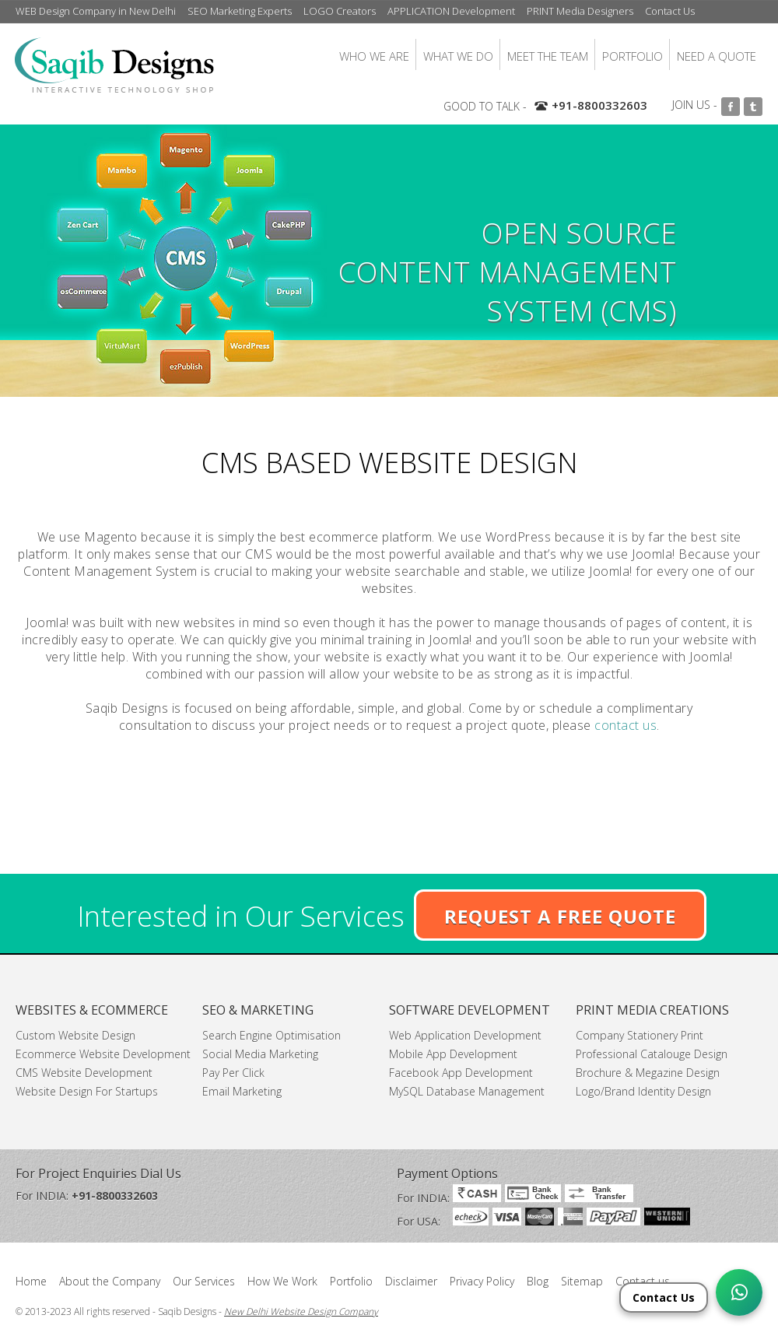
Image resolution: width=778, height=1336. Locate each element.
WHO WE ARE (374, 56)
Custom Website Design (75, 1035)
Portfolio (351, 1281)
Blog (537, 1281)
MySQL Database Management (467, 1091)
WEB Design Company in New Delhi (96, 11)
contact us (625, 725)
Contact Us (670, 11)
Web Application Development (465, 1035)
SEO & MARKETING (258, 1010)
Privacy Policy (482, 1281)
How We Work (282, 1281)
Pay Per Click (233, 1072)
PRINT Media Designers (580, 11)
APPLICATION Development (451, 11)
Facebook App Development (461, 1072)
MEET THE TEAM (547, 56)
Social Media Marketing (260, 1054)
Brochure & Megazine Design (648, 1072)
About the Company (109, 1281)
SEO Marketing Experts (239, 11)
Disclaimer (411, 1281)
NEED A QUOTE (716, 56)
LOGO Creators (339, 11)
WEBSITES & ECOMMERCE (92, 1010)
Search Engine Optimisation (271, 1035)
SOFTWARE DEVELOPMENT (469, 1010)
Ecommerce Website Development (103, 1054)
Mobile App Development (453, 1054)
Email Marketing (242, 1091)
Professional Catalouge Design (651, 1054)
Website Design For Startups (87, 1091)
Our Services (204, 1281)
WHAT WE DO (458, 56)
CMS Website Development (84, 1072)
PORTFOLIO (632, 56)
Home (31, 1281)
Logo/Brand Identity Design (643, 1091)
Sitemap (582, 1281)
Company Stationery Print (639, 1035)
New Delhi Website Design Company (301, 1311)
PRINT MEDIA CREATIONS (652, 1010)
